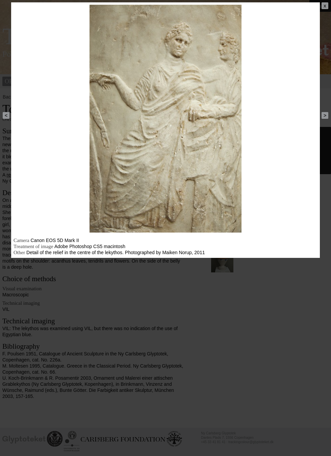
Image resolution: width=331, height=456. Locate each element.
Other (19, 252)
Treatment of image (33, 246)
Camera (21, 240)
